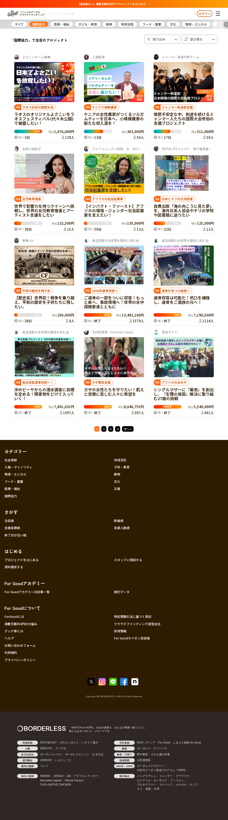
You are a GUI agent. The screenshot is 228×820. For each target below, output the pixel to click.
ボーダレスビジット (77, 754)
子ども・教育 (87, 24)
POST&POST (48, 742)
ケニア (194, 784)
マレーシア (166, 784)
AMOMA (45, 776)
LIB (69, 776)
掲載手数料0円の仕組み (20, 624)
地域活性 (127, 24)
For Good (164, 742)
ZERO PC (46, 748)
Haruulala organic (51, 780)
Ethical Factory (74, 780)
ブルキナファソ (146, 784)
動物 (109, 24)
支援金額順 (12, 528)
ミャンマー (166, 776)
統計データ (122, 592)
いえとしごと (63, 760)
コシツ (44, 766)
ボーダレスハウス (51, 754)
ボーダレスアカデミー (150, 766)
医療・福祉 (61, 24)
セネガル (181, 784)
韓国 (148, 788)
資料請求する (13, 567)
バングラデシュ (146, 776)
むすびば (97, 754)
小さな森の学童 (160, 754)
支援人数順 (122, 528)
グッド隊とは (13, 631)
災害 (117, 488)
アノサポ (60, 748)
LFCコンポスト (69, 742)
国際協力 (39, 24)
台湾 (156, 788)
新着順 (118, 520)
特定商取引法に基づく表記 (132, 616)
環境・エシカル (196, 24)
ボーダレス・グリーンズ (152, 748)
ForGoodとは (14, 616)
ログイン (204, 13)
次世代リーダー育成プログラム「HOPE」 (162, 770)
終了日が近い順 (15, 535)
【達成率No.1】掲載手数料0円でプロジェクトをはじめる (114, 4)
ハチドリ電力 (90, 742)
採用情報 (120, 631)
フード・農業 (151, 24)
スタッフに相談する (128, 560)
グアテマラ (182, 776)
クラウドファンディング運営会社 (137, 624)
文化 (173, 24)
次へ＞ (128, 429)
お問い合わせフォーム (20, 645)
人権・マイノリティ (18, 467)
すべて (19, 24)
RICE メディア (146, 742)
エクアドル (144, 780)
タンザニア (160, 780)
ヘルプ (9, 638)
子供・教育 (122, 467)
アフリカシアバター (86, 776)
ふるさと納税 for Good (187, 742)
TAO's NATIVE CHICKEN (55, 784)
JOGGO (58, 776)
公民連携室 (144, 760)
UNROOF (46, 760)
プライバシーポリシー (20, 660)
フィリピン (177, 780)
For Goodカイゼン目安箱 (132, 638)
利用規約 (10, 652)
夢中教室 (142, 754)
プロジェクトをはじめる (21, 560)
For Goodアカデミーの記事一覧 (27, 592)
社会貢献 (10, 460)
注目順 (9, 520)
